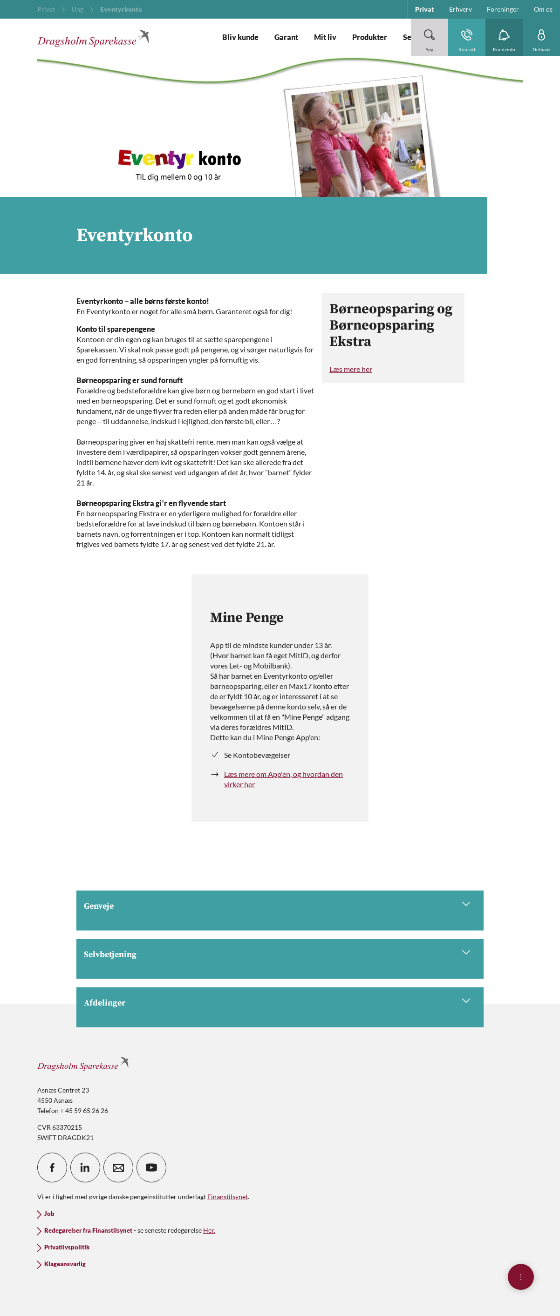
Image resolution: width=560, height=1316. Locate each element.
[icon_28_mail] (118, 1167)
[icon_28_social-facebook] (52, 1167)
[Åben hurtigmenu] (521, 1277)
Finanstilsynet (227, 1197)
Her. (209, 1230)
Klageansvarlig (65, 1264)
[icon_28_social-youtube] (151, 1167)
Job (49, 1213)
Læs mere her (350, 368)
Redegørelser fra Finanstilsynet (88, 1230)
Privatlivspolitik (66, 1247)
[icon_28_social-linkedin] (85, 1167)
